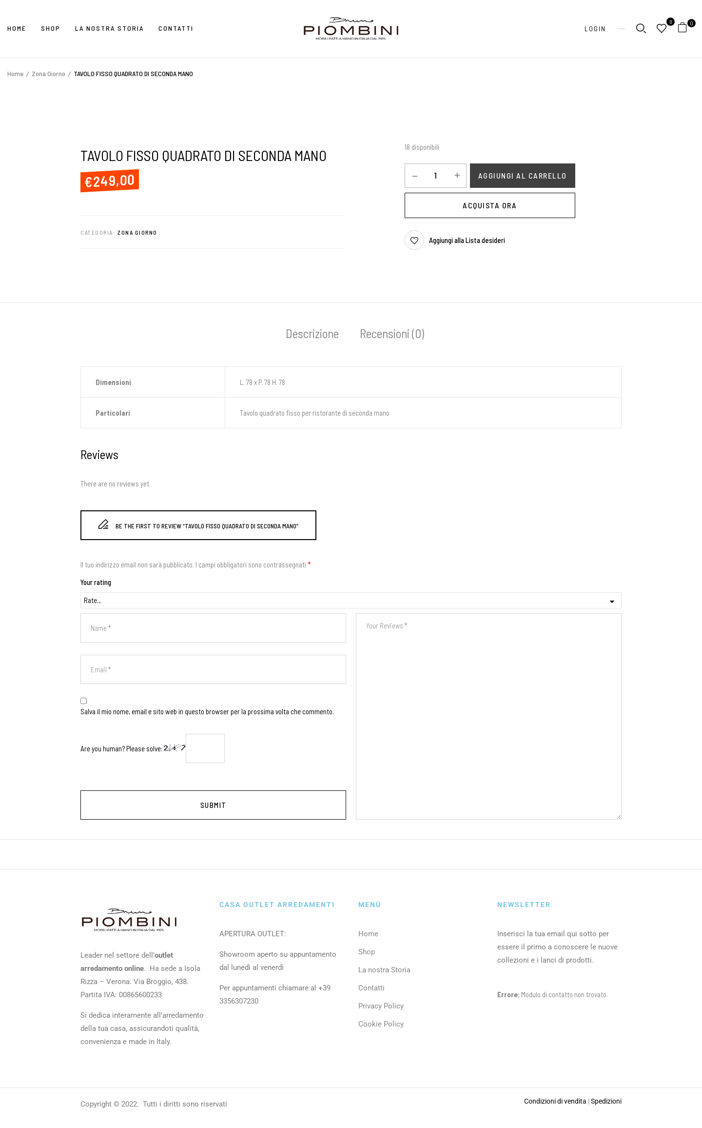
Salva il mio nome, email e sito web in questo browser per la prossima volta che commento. (207, 711)
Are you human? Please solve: (152, 748)
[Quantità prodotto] (435, 175)
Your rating (95, 582)
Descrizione (312, 333)
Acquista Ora (490, 205)
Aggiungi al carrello (522, 175)
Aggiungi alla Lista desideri (467, 240)
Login (595, 28)
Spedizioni (606, 1101)
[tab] (312, 334)
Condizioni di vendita (555, 1101)
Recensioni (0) (392, 333)
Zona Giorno (48, 73)
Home (15, 73)
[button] (686, 29)
